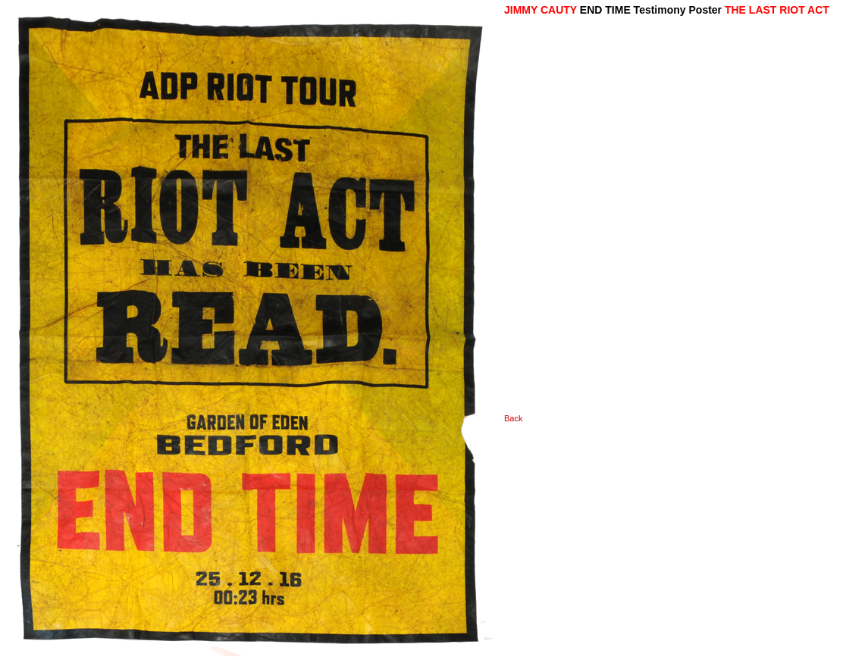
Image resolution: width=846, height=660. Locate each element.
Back (513, 418)
